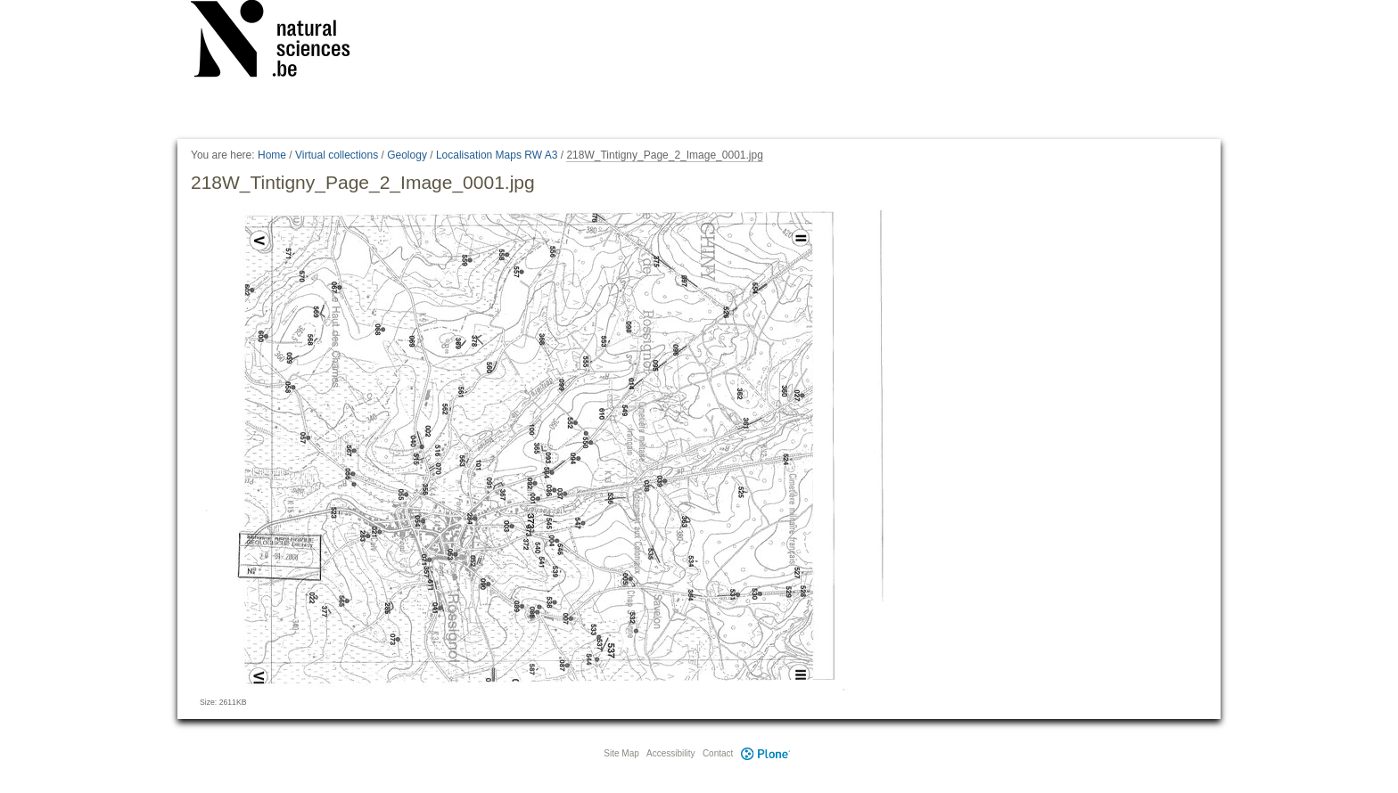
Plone (765, 753)
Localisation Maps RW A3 (497, 155)
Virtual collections (336, 155)
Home (272, 155)
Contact (718, 753)
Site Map (621, 753)
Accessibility (670, 753)
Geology (407, 155)
